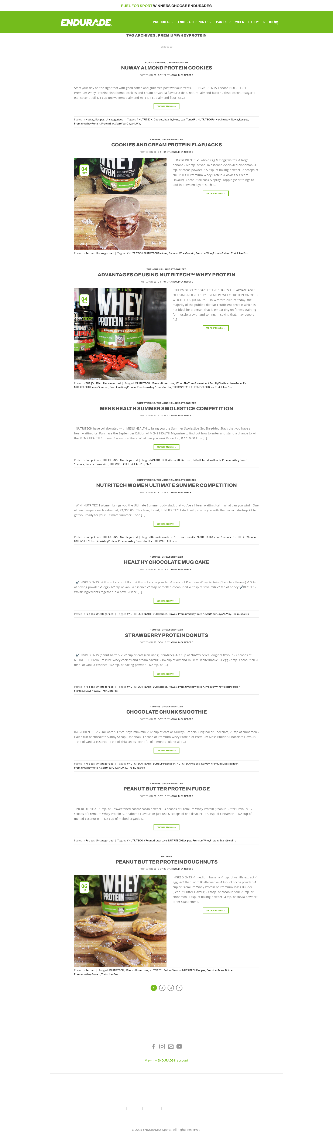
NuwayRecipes (239, 119)
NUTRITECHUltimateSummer (91, 387)
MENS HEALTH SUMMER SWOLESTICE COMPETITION (166, 408)
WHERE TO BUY (246, 22)
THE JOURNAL (155, 269)
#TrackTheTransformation (191, 383)
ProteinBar (107, 123)
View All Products (90, 1061)
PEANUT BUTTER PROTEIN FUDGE (166, 789)
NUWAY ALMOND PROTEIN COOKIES (166, 68)
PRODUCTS (163, 22)
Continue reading (166, 106)
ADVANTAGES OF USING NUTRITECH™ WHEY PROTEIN (166, 274)
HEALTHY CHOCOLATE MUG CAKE (166, 562)
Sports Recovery (90, 1055)
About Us (134, 1108)
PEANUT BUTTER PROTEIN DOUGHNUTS (167, 862)
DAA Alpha (198, 460)
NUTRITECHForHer (209, 119)
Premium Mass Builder (224, 763)
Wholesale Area (174, 1108)
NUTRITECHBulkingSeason (159, 763)
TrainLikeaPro (239, 253)
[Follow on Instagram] (162, 1047)
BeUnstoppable (160, 537)
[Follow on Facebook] (154, 1047)
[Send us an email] (171, 1047)
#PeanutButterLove (162, 383)
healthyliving (171, 119)
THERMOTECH (181, 387)
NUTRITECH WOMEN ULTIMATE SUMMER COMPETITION (166, 485)
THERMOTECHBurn (202, 387)
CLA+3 (174, 537)
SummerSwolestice (97, 464)
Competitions (146, 403)
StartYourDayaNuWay (128, 123)
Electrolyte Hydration (90, 1042)
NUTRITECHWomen (244, 537)
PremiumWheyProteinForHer (213, 253)
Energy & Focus (90, 1048)
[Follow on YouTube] (179, 1047)
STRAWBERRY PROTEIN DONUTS (166, 635)
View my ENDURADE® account (166, 1060)
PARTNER (223, 22)
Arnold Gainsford (182, 75)
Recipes (160, 62)
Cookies (158, 119)
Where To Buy (243, 1042)
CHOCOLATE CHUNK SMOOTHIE (166, 712)
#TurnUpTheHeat (218, 383)
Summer (79, 464)
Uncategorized (177, 62)
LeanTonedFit (188, 119)
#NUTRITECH (144, 119)
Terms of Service (243, 1048)
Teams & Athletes (243, 1061)
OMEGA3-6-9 (82, 541)
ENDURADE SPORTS (195, 22)
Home (120, 1108)
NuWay (149, 62)
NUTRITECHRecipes (155, 253)
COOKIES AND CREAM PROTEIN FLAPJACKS (166, 144)
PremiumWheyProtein (87, 123)
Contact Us (152, 1108)
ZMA (148, 464)
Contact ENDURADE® (243, 1055)
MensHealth (213, 460)
